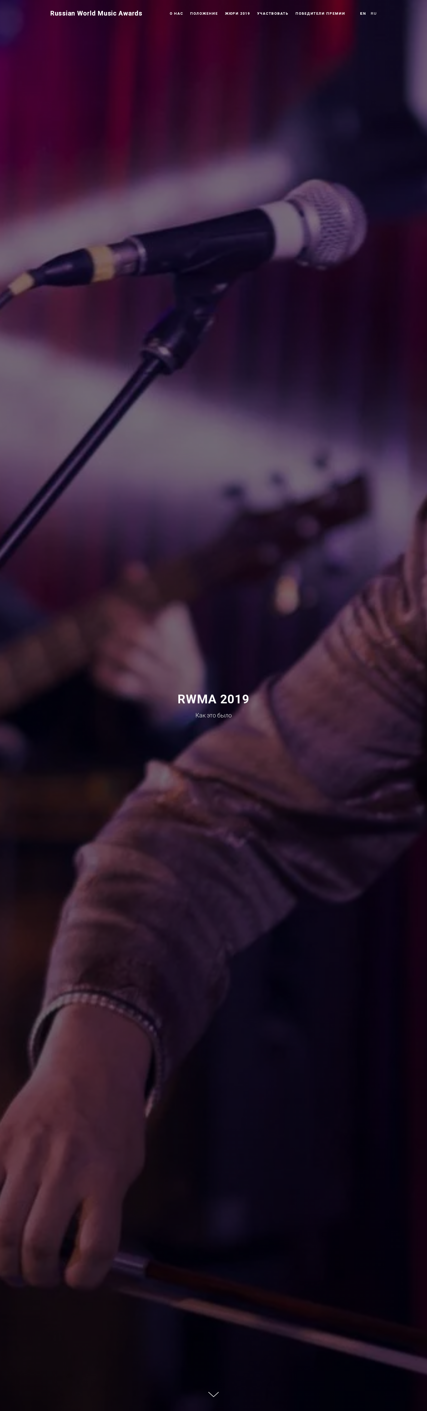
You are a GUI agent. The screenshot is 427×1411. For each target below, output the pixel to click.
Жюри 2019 (237, 13)
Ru (374, 13)
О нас (176, 13)
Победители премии (320, 13)
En (363, 13)
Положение (204, 13)
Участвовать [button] (272, 13)
